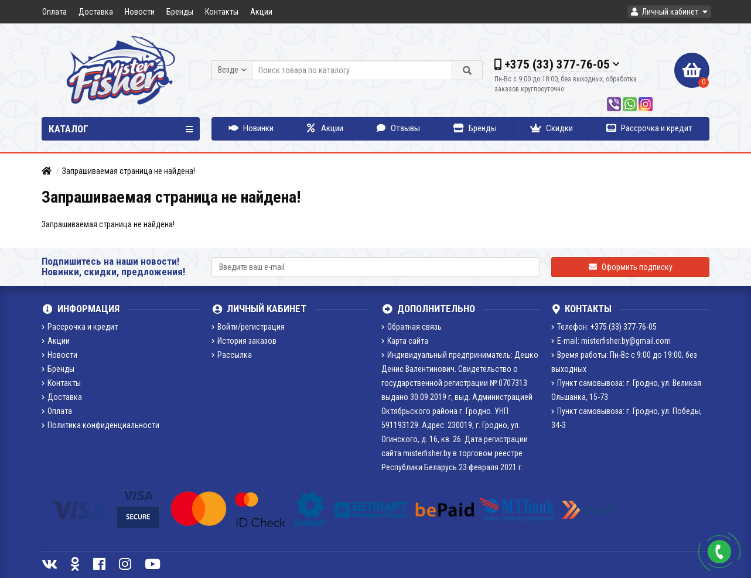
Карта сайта (404, 341)
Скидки (551, 128)
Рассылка (231, 355)
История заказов (243, 341)
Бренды (179, 11)
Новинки (251, 128)
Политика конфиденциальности (100, 425)
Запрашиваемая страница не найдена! (128, 171)
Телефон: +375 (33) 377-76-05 (604, 326)
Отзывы (398, 128)
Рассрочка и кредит (649, 128)
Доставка (95, 11)
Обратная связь (411, 326)
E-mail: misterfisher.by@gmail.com (611, 341)
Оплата (54, 11)
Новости (140, 11)
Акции (261, 11)
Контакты (221, 11)
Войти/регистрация (248, 326)
